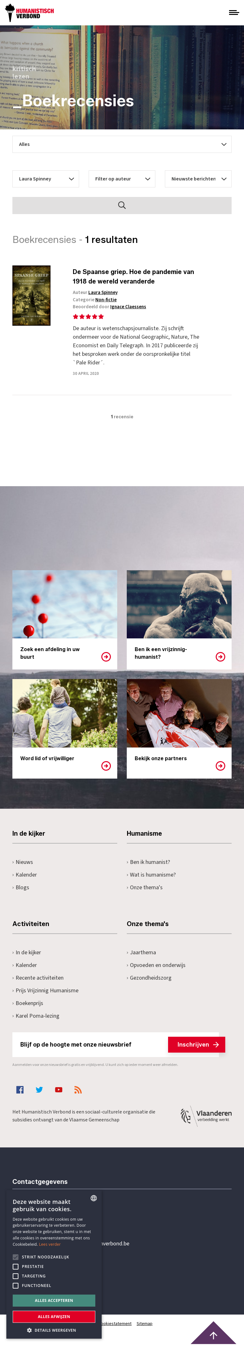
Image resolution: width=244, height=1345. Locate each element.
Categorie (95, 300)
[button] (54, 1329)
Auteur (95, 292)
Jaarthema (141, 953)
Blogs (20, 887)
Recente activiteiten (38, 978)
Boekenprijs (27, 1003)
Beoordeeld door (109, 307)
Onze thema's (145, 887)
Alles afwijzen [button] (54, 1316)
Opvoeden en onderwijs (156, 965)
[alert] (54, 1264)
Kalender (24, 875)
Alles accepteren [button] (54, 1300)
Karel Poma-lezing (35, 1016)
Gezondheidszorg (149, 978)
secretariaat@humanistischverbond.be (83, 1244)
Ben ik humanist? (148, 862)
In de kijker (26, 953)
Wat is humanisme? (151, 875)
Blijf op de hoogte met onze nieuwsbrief (119, 1045)
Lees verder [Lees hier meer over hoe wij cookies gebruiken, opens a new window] (50, 1244)
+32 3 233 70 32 (56, 1218)
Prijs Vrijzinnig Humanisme (45, 991)
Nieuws (22, 862)
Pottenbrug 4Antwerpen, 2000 (57, 1273)
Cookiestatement (115, 1324)
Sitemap (144, 1324)
